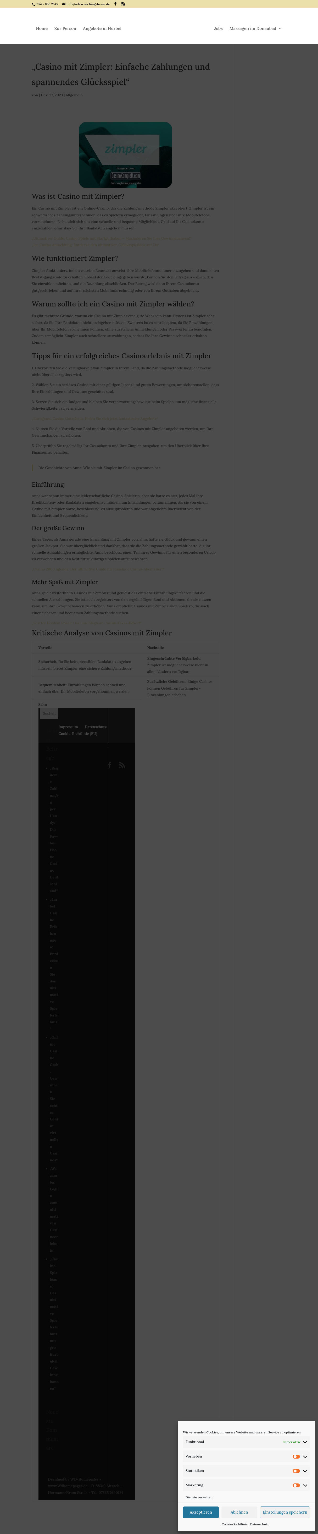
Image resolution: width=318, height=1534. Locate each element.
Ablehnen (239, 1512)
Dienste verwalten (199, 1497)
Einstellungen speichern (285, 1512)
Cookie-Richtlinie (235, 1524)
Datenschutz (259, 1524)
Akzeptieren (201, 1512)
